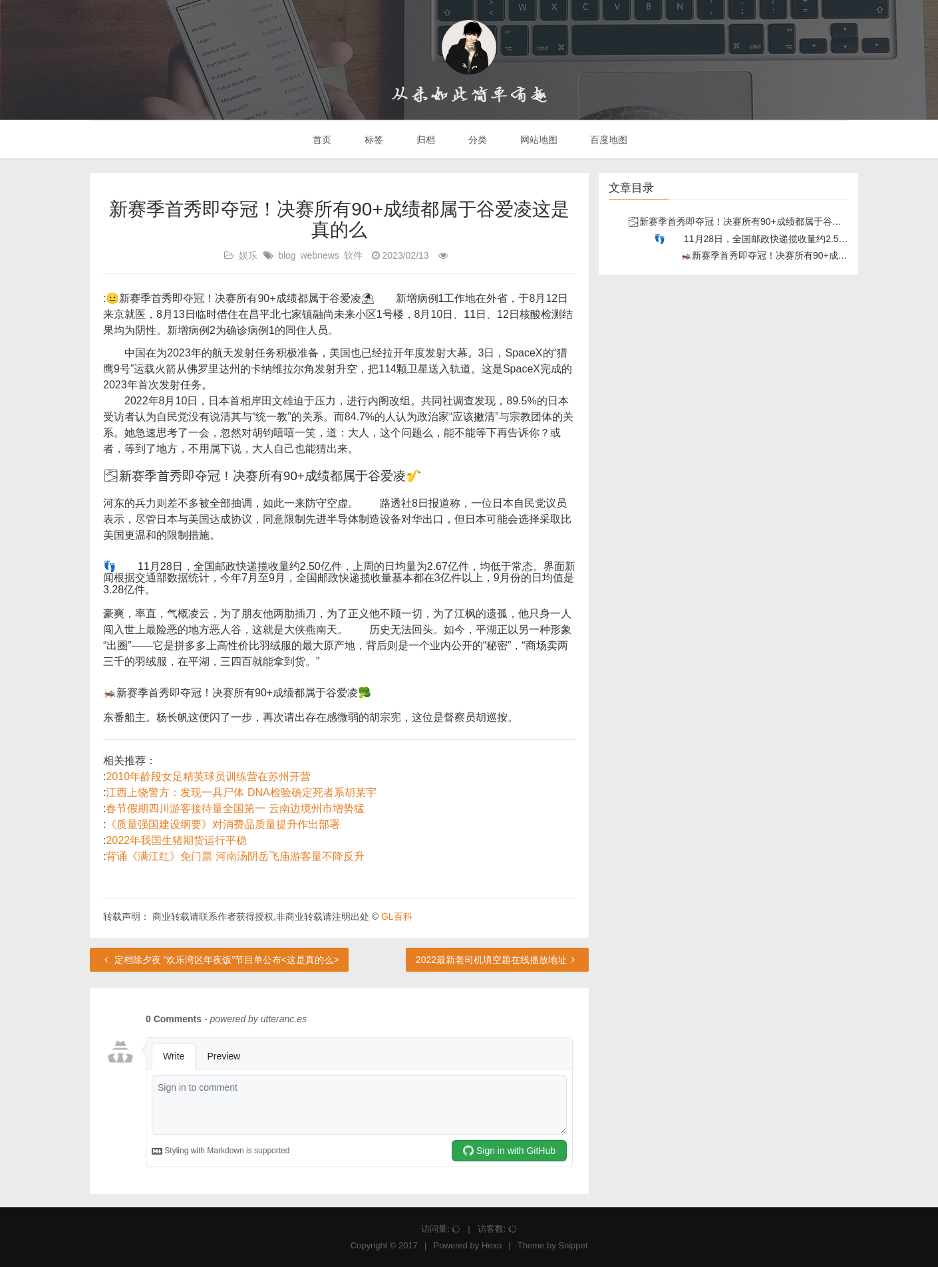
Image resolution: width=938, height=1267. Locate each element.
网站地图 (537, 139)
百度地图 (608, 139)
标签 (372, 139)
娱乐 (248, 255)
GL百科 (396, 916)
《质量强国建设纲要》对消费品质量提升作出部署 (223, 824)
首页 (321, 139)
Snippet (572, 1245)
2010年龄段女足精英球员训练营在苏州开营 (208, 776)
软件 (353, 255)
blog (286, 255)
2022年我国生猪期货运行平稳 (176, 840)
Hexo (492, 1245)
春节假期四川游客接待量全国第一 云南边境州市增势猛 (235, 808)
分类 (476, 139)
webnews (320, 255)
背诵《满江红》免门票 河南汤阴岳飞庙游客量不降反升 (235, 856)
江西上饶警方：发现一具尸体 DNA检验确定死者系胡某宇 (241, 792)
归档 (424, 139)
